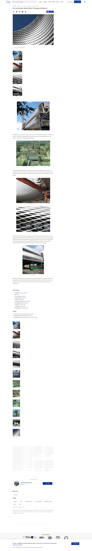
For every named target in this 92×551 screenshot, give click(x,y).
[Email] (22, 12)
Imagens (45, 1)
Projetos (40, 1)
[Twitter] (17, 12)
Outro (20, 504)
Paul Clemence (22, 317)
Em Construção (21, 299)
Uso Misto (24, 297)
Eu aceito (75, 543)
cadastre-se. (41, 547)
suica (21, 501)
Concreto (15, 494)
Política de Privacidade (50, 543)
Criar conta (77, 1)
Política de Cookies (17, 545)
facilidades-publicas (48, 501)
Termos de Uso (40, 543)
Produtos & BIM (51, 1)
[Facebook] (14, 12)
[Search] (26, 2)
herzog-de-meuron (28, 501)
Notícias (58, 1)
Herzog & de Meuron (23, 292)
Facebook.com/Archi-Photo (32, 317)
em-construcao (38, 501)
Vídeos (62, 1)
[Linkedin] (20, 12)
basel (15, 504)
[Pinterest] (25, 12)
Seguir (47, 483)
